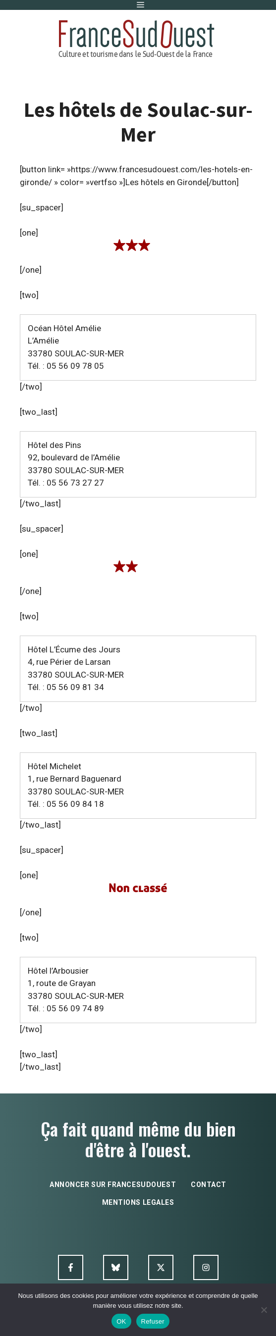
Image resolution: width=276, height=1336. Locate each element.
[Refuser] (264, 1310)
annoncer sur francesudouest (113, 1184)
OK (121, 1321)
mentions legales (138, 1202)
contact (208, 1184)
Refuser (153, 1321)
